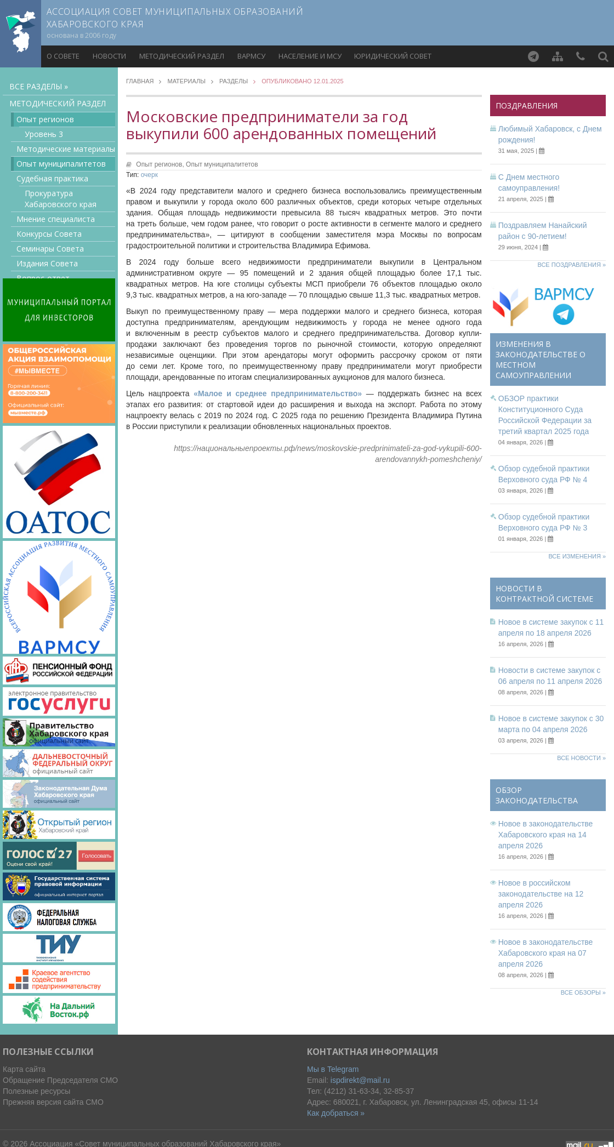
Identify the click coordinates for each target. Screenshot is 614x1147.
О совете (63, 56)
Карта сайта (24, 1069)
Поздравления (527, 105)
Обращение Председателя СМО (60, 1080)
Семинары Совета (50, 248)
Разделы (233, 81)
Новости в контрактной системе (544, 593)
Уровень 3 (44, 134)
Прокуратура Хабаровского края (60, 198)
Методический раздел (181, 56)
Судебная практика (52, 178)
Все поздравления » (571, 264)
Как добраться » (336, 1113)
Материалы (186, 81)
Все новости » (581, 758)
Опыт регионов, (161, 164)
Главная (140, 81)
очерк (149, 175)
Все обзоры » (583, 992)
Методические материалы (65, 149)
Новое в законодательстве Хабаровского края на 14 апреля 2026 (545, 834)
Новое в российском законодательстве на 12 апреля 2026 (541, 893)
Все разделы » (38, 86)
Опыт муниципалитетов (61, 163)
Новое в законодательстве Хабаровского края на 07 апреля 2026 (545, 953)
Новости (109, 56)
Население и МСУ (310, 56)
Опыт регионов (45, 119)
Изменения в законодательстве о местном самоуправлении (540, 359)
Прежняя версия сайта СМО (53, 1102)
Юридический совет (392, 56)
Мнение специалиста (55, 219)
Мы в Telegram (333, 1069)
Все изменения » (577, 556)
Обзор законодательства (537, 795)
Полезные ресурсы (36, 1091)
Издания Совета (47, 263)
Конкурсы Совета (49, 234)
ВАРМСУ (251, 56)
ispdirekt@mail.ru (360, 1080)
